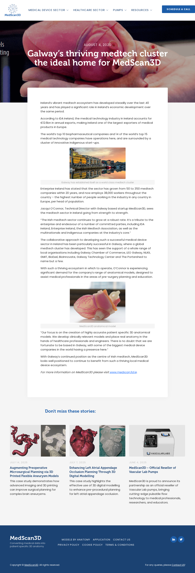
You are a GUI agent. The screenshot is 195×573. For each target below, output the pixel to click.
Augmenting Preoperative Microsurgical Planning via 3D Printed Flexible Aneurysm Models (34, 472)
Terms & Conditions (119, 545)
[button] (48, 10)
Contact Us (121, 539)
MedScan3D (31, 564)
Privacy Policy (68, 545)
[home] (13, 10)
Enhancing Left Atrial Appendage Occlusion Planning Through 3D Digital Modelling (93, 472)
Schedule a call (178, 9)
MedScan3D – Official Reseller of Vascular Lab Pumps (152, 470)
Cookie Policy (92, 545)
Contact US (178, 564)
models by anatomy (76, 539)
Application (101, 539)
